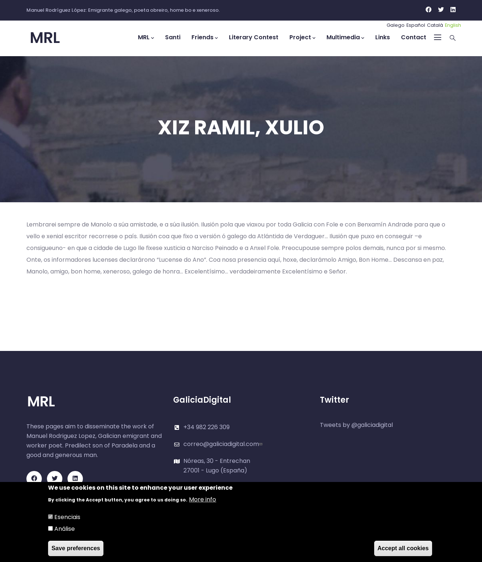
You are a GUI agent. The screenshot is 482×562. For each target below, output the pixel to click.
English (453, 25)
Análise (64, 529)
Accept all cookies (403, 548)
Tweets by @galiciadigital (356, 425)
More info (202, 499)
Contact (413, 37)
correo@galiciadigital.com (223, 444)
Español (415, 25)
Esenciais (67, 517)
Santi (172, 37)
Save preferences (75, 548)
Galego (396, 25)
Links (382, 37)
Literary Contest (253, 37)
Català (435, 25)
